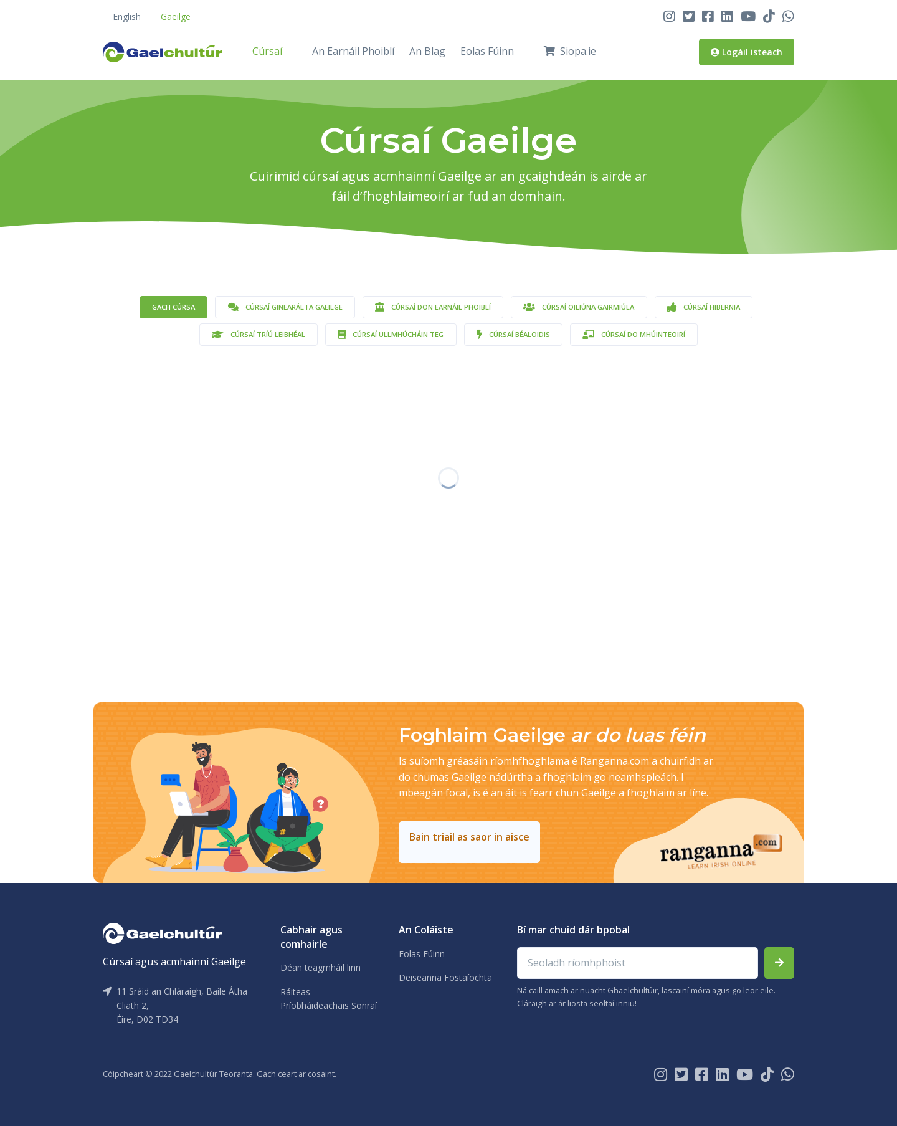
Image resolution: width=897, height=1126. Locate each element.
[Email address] (637, 963)
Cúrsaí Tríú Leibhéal (258, 334)
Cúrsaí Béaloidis (513, 334)
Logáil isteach (746, 52)
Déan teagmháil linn (320, 967)
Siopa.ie (570, 51)
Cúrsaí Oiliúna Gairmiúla (578, 307)
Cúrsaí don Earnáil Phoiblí (433, 307)
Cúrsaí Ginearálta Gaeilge (285, 307)
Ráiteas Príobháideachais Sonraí (328, 998)
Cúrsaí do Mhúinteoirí (633, 334)
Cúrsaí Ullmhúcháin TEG (391, 334)
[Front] (162, 51)
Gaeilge (176, 16)
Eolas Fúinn (487, 51)
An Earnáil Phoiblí (353, 51)
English (127, 16)
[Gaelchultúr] (162, 932)
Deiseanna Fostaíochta (445, 977)
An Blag (427, 51)
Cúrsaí (267, 51)
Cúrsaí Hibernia (703, 307)
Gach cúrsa (173, 307)
